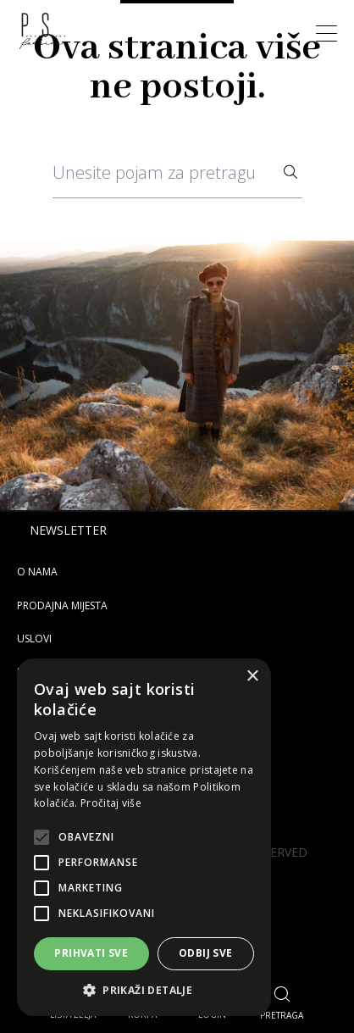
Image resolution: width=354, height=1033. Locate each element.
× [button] (252, 676)
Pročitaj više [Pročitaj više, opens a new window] (110, 803)
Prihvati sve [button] (91, 953)
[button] (144, 990)
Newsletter (68, 530)
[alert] (144, 837)
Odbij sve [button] (206, 953)
